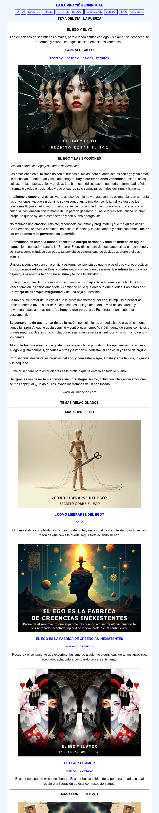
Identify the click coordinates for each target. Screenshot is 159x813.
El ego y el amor (79, 763)
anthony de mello (79, 646)
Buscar (77, 12)
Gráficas (136, 12)
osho (79, 522)
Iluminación (94, 12)
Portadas (57, 58)
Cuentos (34, 12)
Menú (123, 12)
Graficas (73, 58)
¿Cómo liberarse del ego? (79, 514)
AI (23, 12)
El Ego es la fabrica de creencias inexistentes (79, 639)
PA (17, 12)
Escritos (102, 58)
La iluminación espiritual (79, 5)
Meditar (111, 12)
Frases (48, 12)
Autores (63, 12)
